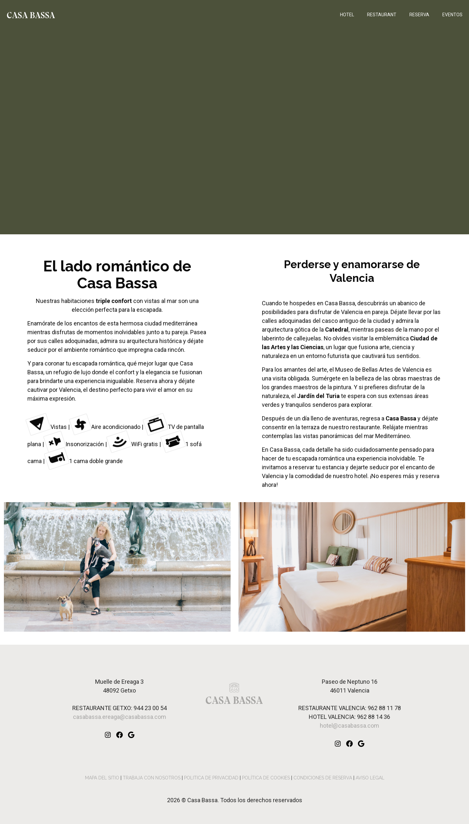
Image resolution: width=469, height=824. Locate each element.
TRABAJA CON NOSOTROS (151, 777)
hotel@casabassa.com (349, 725)
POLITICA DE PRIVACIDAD (211, 777)
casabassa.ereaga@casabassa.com (119, 716)
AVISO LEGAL (370, 777)
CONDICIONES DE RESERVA (322, 777)
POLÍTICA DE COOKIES (266, 777)
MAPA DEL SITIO (102, 777)
